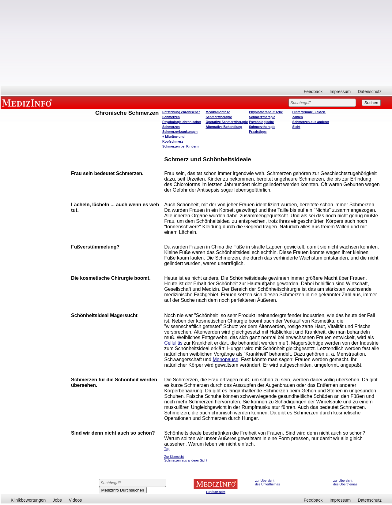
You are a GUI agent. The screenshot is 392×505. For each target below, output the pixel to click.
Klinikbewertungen (28, 500)
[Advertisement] (196, 43)
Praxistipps (257, 131)
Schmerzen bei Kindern (180, 146)
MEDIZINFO (28, 102)
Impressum (340, 91)
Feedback (313, 91)
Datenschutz (370, 91)
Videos (75, 500)
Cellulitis (173, 343)
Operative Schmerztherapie (227, 122)
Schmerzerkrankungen (180, 131)
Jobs (57, 500)
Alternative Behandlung (224, 127)
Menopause (225, 359)
